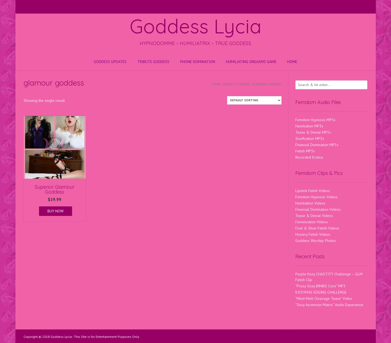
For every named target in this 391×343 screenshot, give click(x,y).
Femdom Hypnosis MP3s (315, 119)
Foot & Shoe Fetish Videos (317, 228)
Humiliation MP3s (309, 126)
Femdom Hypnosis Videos (316, 196)
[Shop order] (254, 100)
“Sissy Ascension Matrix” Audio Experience (329, 304)
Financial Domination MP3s (316, 144)
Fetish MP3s (305, 151)
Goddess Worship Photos (315, 240)
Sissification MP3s (309, 138)
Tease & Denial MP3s (313, 132)
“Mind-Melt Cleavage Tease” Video (323, 298)
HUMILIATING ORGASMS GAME (251, 61)
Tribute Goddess (153, 61)
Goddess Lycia (195, 26)
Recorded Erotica (309, 157)
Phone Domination (197, 61)
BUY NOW (55, 211)
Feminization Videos (311, 221)
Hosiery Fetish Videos (312, 234)
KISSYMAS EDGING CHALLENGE (321, 292)
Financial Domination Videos (318, 209)
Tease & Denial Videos (314, 215)
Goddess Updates (110, 61)
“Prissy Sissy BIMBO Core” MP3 (320, 286)
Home (292, 61)
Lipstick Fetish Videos (312, 190)
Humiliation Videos (310, 203)
